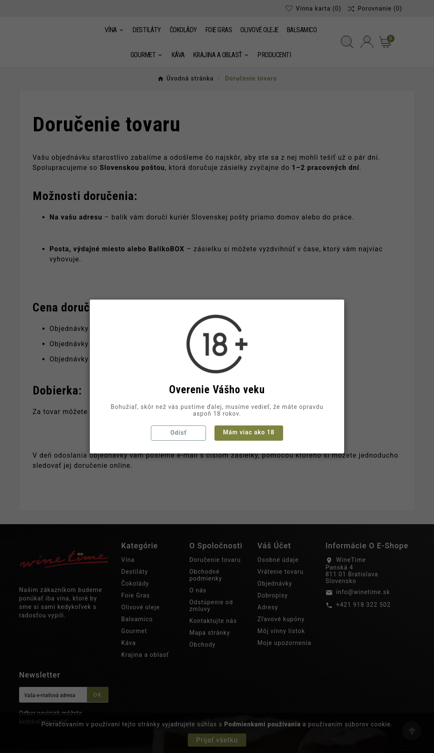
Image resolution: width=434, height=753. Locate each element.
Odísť (178, 432)
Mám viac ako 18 (249, 432)
